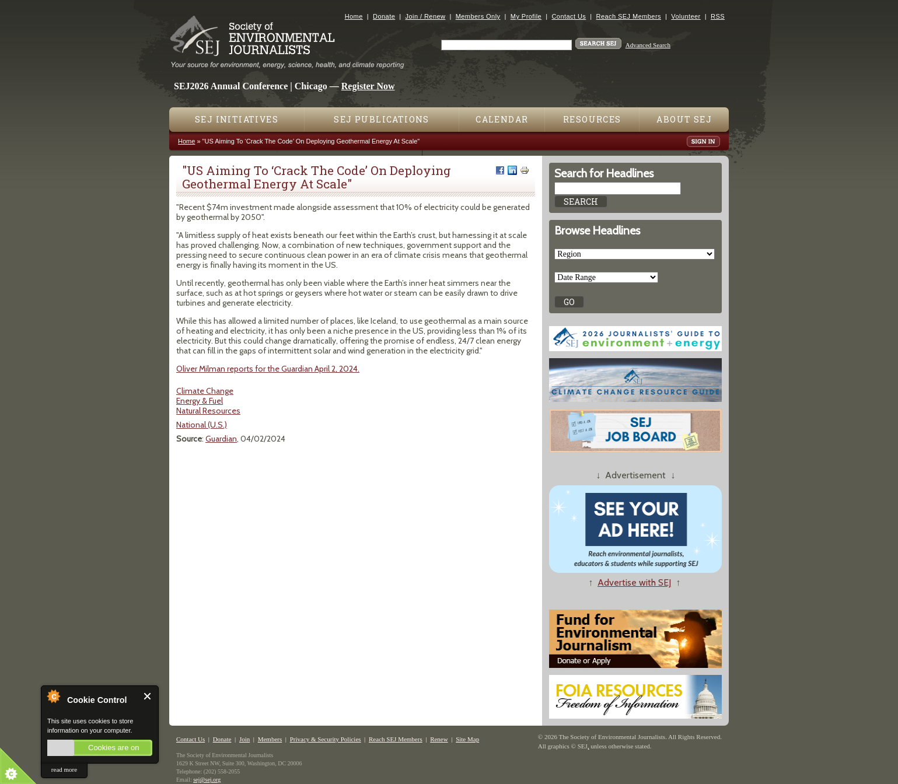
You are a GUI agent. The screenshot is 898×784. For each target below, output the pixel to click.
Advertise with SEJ (634, 582)
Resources (592, 119)
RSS (718, 16)
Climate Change (204, 391)
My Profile (526, 16)
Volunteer (685, 16)
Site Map (467, 739)
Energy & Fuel (199, 401)
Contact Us (568, 16)
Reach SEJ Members (628, 16)
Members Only (478, 16)
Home (354, 16)
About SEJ (684, 119)
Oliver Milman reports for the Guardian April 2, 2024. (267, 368)
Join (244, 739)
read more (64, 769)
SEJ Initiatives (236, 119)
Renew (439, 739)
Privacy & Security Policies (325, 739)
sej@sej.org (207, 779)
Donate (384, 16)
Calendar (502, 119)
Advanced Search (648, 44)
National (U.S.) (201, 424)
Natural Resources (208, 410)
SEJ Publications (381, 119)
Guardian (221, 438)
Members (270, 739)
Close (148, 696)
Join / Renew (426, 16)
